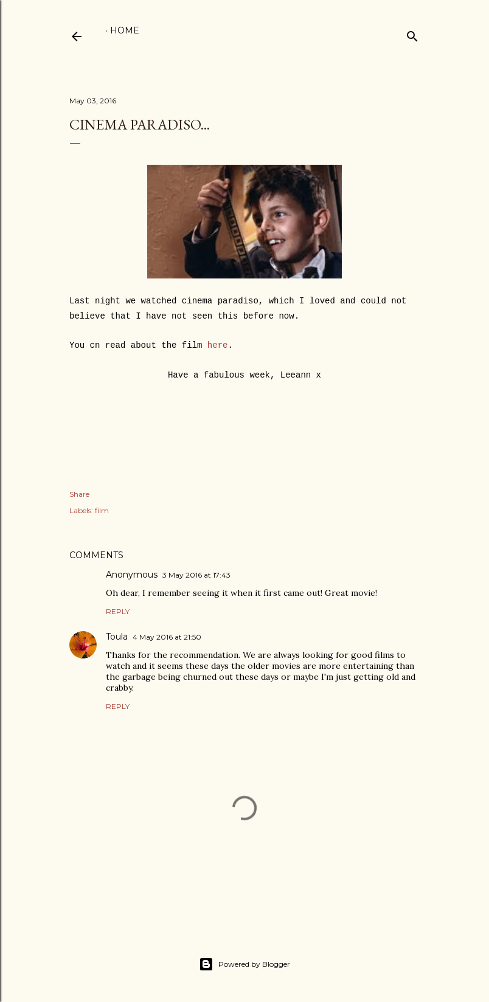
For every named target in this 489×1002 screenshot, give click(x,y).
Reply (118, 611)
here (217, 345)
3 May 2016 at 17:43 (196, 574)
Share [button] (79, 494)
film (102, 510)
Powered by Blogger (244, 964)
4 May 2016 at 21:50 (167, 636)
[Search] (412, 34)
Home (124, 30)
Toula (117, 636)
